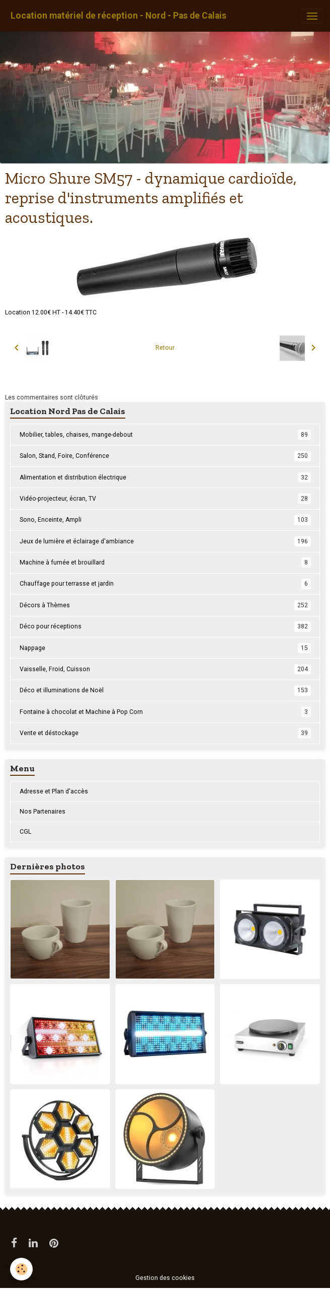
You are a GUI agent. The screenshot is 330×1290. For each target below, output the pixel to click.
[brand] (118, 16)
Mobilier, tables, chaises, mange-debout (165, 435)
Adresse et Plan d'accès (54, 791)
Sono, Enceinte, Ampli (165, 520)
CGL (25, 831)
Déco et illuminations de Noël (165, 690)
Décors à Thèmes (165, 605)
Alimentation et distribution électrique (165, 477)
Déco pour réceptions (165, 626)
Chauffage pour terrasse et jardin (165, 584)
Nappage (165, 648)
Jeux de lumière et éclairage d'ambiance (165, 541)
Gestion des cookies (165, 1277)
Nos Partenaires (42, 811)
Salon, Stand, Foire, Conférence (165, 456)
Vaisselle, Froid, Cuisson (165, 669)
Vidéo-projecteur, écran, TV (165, 499)
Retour (165, 347)
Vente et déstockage (165, 733)
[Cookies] (21, 1269)
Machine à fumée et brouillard (165, 562)
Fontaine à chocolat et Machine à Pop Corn (165, 712)
